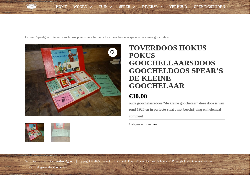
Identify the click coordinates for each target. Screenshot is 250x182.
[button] (112, 52)
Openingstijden (209, 7)
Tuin (103, 7)
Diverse (150, 7)
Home (61, 7)
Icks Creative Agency (61, 161)
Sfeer (124, 7)
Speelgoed (43, 37)
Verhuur (178, 7)
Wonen (80, 7)
